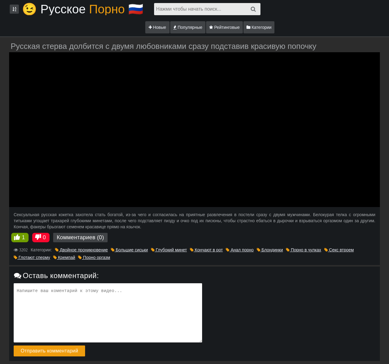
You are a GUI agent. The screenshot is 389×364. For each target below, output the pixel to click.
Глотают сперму (32, 257)
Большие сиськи (129, 249)
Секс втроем (339, 249)
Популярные (187, 27)
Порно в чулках (303, 249)
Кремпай (64, 257)
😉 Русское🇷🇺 (82, 9)
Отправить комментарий (49, 350)
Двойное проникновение (81, 249)
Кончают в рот (206, 249)
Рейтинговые (224, 27)
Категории (259, 27)
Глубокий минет (169, 249)
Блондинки (270, 249)
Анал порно (239, 249)
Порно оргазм (94, 257)
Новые (157, 27)
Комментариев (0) (80, 237)
